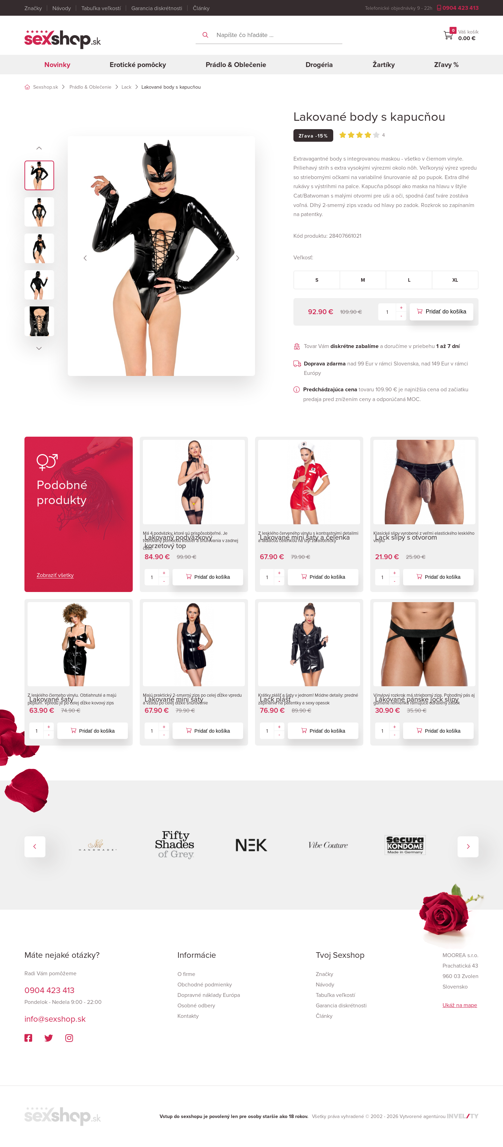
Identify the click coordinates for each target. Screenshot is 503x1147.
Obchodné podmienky (204, 984)
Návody (61, 8)
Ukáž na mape (460, 1005)
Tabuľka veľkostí (101, 8)
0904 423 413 (458, 8)
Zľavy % (446, 64)
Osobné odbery (196, 1005)
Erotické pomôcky (138, 64)
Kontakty (188, 1016)
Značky (33, 8)
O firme (186, 974)
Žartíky (384, 64)
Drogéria (319, 64)
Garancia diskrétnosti (156, 8)
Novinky (57, 64)
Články (201, 8)
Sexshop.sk (41, 86)
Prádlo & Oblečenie (236, 64)
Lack (126, 86)
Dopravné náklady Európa (208, 995)
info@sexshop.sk (55, 1018)
